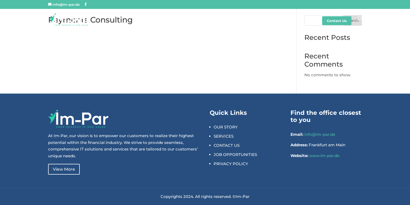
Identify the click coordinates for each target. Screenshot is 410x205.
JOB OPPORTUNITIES (235, 154)
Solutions (246, 21)
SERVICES (224, 136)
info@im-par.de (319, 134)
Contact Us (337, 21)
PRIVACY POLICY (231, 163)
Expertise (275, 21)
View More (64, 169)
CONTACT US (227, 145)
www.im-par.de (324, 155)
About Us (218, 21)
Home (192, 21)
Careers (303, 21)
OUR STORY (226, 127)
